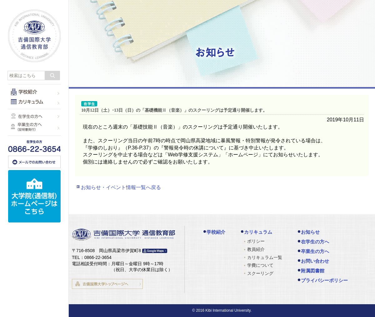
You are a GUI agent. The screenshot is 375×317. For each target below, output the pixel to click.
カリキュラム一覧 (264, 257)
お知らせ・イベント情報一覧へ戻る (121, 187)
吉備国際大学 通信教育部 (34, 36)
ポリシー (256, 241)
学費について (260, 265)
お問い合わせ (315, 261)
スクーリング (260, 273)
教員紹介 (256, 249)
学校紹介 (216, 232)
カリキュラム (258, 232)
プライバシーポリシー (324, 280)
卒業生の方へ (315, 251)
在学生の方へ (315, 241)
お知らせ (310, 232)
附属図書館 (312, 270)
